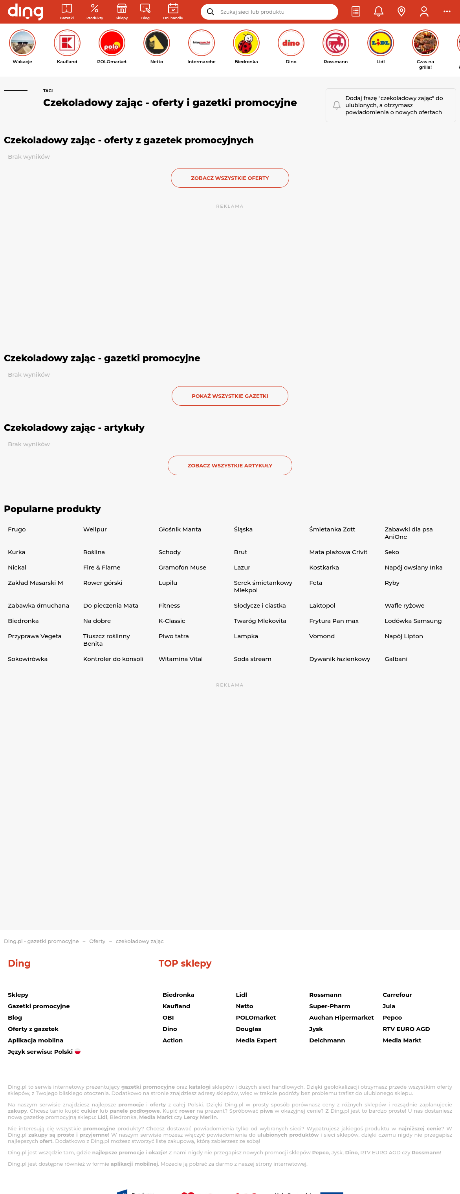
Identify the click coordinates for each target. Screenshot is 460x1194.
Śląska (243, 529)
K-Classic (172, 620)
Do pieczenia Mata (110, 605)
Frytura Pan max (334, 620)
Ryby (392, 582)
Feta (315, 582)
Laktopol (322, 605)
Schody (170, 552)
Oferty (97, 941)
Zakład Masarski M (35, 582)
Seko (392, 552)
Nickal (17, 567)
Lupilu (168, 582)
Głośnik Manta (180, 529)
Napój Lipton (404, 636)
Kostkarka (324, 567)
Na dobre (97, 620)
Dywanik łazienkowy (339, 659)
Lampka (246, 636)
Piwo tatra (174, 636)
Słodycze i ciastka (260, 605)
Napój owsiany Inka (414, 567)
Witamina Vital (181, 659)
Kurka (17, 552)
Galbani (396, 659)
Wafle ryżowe (405, 605)
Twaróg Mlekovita (260, 620)
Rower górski (103, 582)
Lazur (242, 567)
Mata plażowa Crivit (338, 552)
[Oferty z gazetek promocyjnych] (94, 12)
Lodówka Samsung (413, 620)
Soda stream (252, 659)
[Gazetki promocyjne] (67, 12)
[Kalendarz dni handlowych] (173, 12)
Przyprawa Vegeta (35, 636)
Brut (240, 552)
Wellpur (95, 529)
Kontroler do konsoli (113, 659)
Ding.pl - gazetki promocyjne (41, 941)
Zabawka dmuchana (38, 605)
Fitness (169, 605)
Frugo (17, 529)
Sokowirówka (28, 659)
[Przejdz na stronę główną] (25, 12)
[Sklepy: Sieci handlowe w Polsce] (122, 12)
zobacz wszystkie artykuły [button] (230, 465)
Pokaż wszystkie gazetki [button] (230, 396)
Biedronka (23, 620)
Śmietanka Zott (332, 529)
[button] (356, 11)
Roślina (94, 552)
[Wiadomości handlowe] (145, 12)
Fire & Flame (102, 567)
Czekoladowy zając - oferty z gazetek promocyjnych (129, 140)
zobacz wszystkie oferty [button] (230, 178)
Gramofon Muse (183, 567)
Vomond (322, 636)
